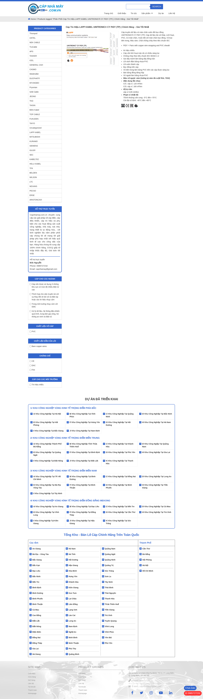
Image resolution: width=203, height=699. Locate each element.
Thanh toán (32, 690)
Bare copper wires (38, 346)
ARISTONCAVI (36, 200)
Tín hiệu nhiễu (37, 385)
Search (156, 6)
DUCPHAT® (35, 78)
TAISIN (32, 105)
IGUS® (32, 150)
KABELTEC (34, 159)
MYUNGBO (34, 83)
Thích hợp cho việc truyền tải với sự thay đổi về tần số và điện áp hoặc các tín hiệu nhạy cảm (44, 297)
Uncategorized (35, 128)
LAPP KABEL (35, 132)
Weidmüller (34, 74)
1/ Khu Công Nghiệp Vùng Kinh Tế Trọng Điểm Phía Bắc (63, 408)
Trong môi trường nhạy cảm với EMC (44, 305)
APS (31, 51)
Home (33, 19)
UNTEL (33, 38)
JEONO (33, 96)
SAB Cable (34, 92)
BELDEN (33, 173)
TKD (31, 101)
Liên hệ (171, 13)
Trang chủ (108, 13)
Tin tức (134, 13)
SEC (31, 155)
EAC (33, 365)
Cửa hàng (32, 677)
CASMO (33, 69)
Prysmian (33, 87)
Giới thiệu (122, 13)
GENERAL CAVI (36, 65)
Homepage (32, 693)
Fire (32, 370)
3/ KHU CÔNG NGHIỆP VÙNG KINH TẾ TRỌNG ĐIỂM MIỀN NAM (63, 470)
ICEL (32, 60)
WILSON (33, 177)
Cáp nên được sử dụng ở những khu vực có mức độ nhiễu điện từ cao (44, 287)
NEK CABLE (35, 42)
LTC (31, 182)
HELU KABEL (35, 164)
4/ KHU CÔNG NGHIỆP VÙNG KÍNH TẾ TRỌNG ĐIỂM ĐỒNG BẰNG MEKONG (70, 500)
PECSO (33, 191)
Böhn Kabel (34, 110)
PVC (33, 331)
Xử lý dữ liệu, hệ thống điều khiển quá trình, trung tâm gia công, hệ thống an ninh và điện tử (45, 314)
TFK (31, 168)
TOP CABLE (35, 114)
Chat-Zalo (190, 688)
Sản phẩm (145, 13)
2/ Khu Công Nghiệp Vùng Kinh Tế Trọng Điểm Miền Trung (65, 438)
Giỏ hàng (31, 680)
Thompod (33, 33)
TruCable (33, 47)
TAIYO (32, 123)
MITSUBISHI (35, 137)
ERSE (32, 195)
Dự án (161, 13)
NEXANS (33, 186)
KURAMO (34, 141)
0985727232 (192, 693)
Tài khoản (32, 687)
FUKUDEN (34, 119)
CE (32, 361)
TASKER (33, 56)
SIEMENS (34, 146)
